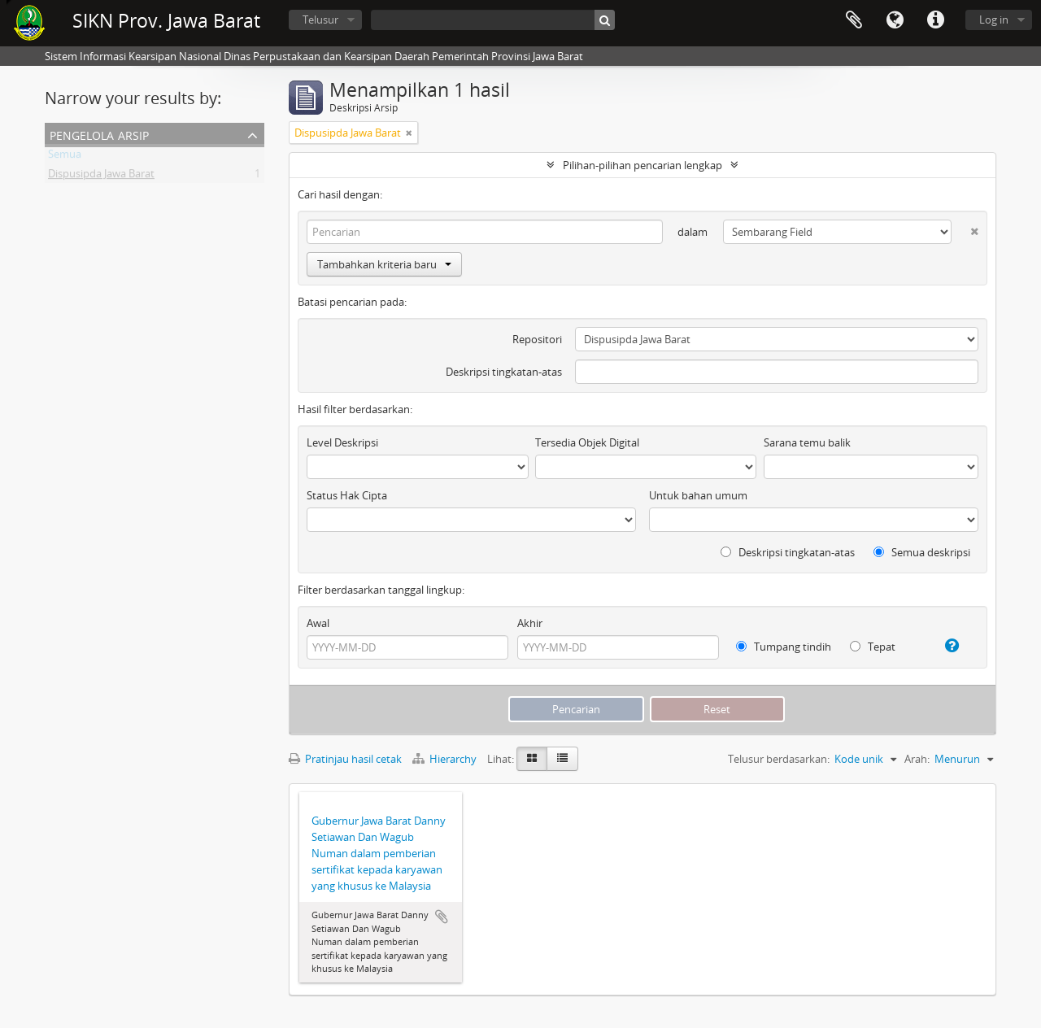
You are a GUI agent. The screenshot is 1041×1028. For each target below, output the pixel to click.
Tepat (872, 646)
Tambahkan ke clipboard (441, 916)
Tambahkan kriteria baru (384, 264)
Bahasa (894, 20)
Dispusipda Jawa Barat (101, 176)
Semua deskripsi (921, 552)
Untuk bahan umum (698, 495)
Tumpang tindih (783, 646)
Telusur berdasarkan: (779, 758)
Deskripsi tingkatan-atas (504, 371)
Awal (318, 623)
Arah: (917, 758)
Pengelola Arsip (99, 134)
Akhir (529, 623)
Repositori (537, 339)
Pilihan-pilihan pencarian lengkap (642, 165)
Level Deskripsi (342, 442)
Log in (993, 19)
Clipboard (854, 20)
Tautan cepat (935, 20)
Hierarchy (445, 758)
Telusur (320, 19)
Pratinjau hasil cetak (345, 758)
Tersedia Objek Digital (587, 442)
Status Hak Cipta (347, 495)
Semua (64, 157)
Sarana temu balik (807, 442)
